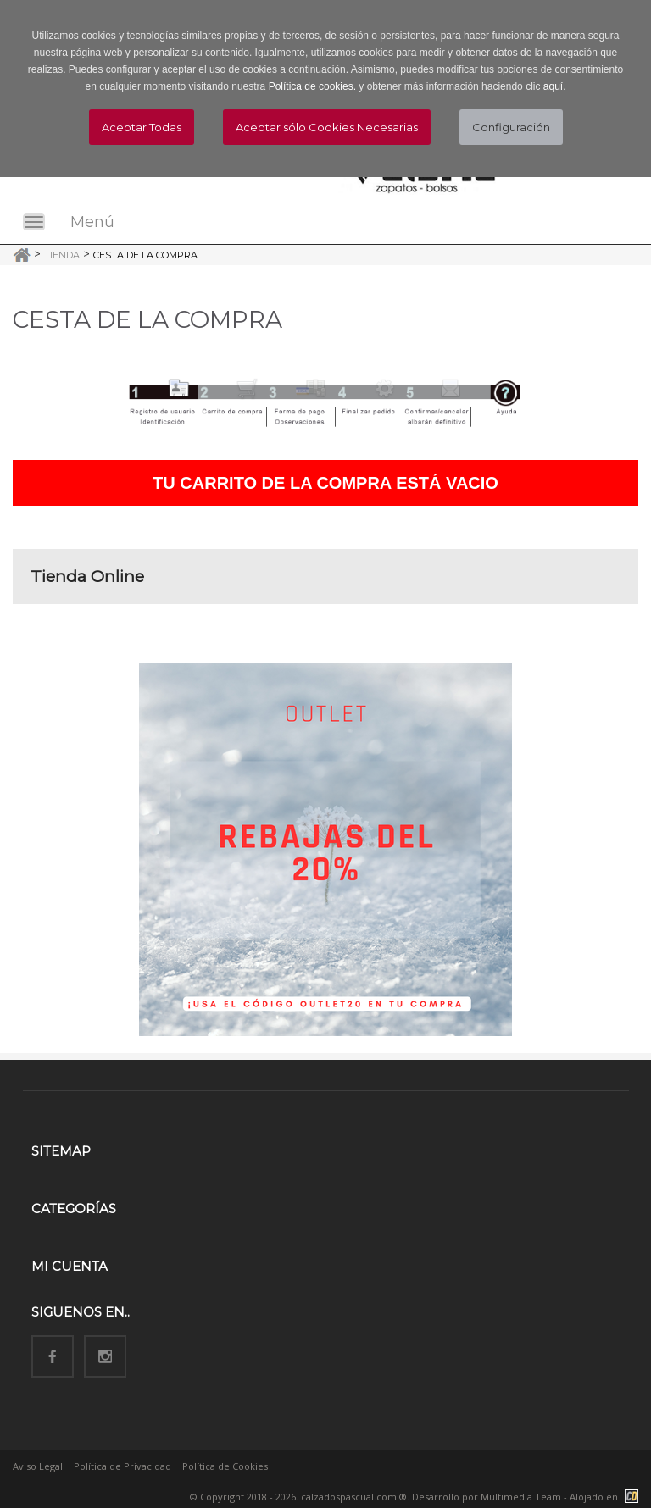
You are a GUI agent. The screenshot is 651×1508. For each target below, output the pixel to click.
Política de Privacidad (122, 1466)
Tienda (62, 255)
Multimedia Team (521, 1496)
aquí (553, 86)
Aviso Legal (38, 1466)
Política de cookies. (312, 86)
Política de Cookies (225, 1466)
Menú (92, 222)
